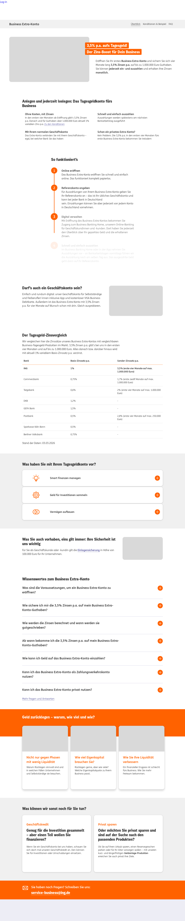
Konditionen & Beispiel (154, 24)
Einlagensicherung (89, 550)
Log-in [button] (3, 1)
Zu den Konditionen (54, 124)
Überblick (135, 24)
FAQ (171, 24)
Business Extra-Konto (24, 24)
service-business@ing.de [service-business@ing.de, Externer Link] (50, 892)
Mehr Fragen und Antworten (38, 698)
